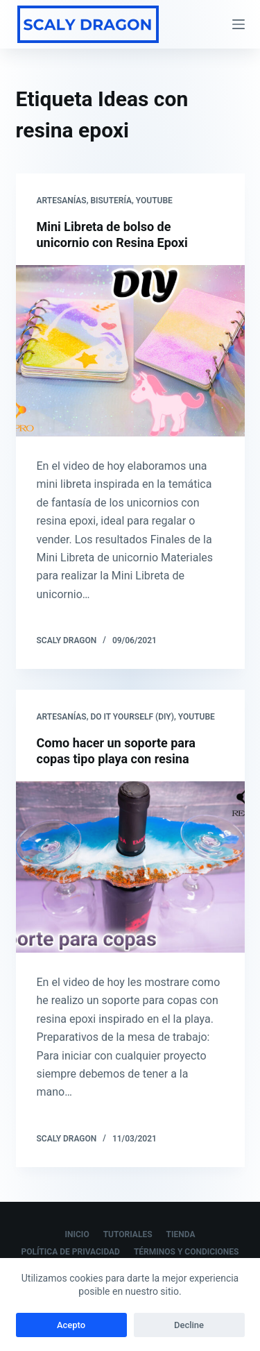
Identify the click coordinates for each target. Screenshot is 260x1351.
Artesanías (62, 200)
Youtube (154, 200)
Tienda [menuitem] (181, 1234)
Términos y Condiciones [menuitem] (186, 1252)
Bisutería (111, 200)
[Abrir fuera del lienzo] (238, 24)
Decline (189, 1325)
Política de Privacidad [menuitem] (70, 1252)
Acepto (71, 1325)
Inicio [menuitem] (77, 1234)
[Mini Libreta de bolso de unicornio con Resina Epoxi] (130, 351)
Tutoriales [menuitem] (128, 1234)
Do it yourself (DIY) (132, 717)
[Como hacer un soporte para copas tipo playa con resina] (130, 867)
